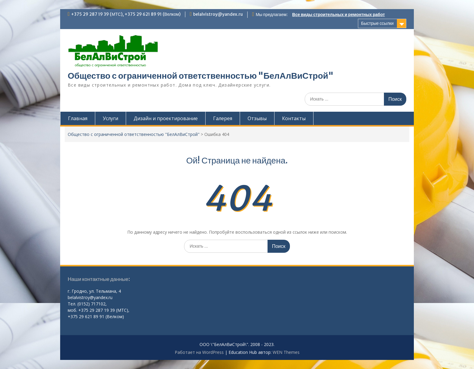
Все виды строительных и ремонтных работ (338, 14)
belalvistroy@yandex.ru (218, 14)
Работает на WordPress (199, 352)
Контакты (294, 118)
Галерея (222, 118)
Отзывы (257, 118)
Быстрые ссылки (377, 23)
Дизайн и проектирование (166, 118)
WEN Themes (286, 352)
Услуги (110, 118)
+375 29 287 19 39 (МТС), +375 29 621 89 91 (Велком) (125, 14)
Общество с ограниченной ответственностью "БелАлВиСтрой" (200, 75)
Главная (77, 118)
